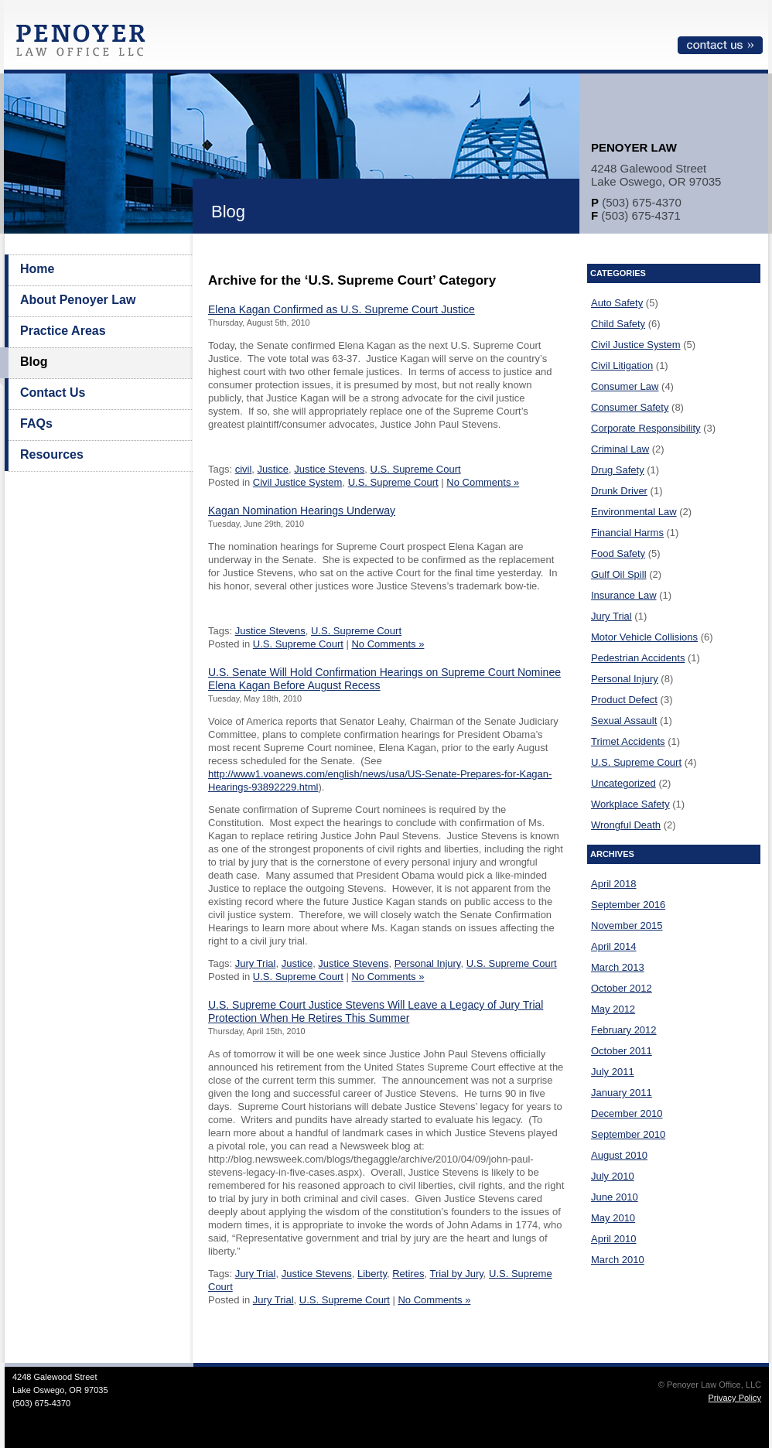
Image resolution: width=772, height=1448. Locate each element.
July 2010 (612, 1176)
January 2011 (621, 1092)
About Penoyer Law (77, 299)
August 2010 (619, 1155)
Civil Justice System (298, 482)
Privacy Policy (735, 1397)
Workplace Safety (630, 804)
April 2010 (614, 1239)
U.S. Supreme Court (416, 469)
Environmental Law (634, 511)
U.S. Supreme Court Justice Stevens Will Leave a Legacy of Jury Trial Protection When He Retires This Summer (375, 1011)
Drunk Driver (619, 491)
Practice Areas (63, 330)
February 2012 (624, 1030)
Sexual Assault (624, 720)
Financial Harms (627, 532)
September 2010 (628, 1134)
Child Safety (618, 324)
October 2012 (621, 988)
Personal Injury (428, 963)
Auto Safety (617, 303)
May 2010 (613, 1218)
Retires (408, 1273)
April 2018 (614, 884)
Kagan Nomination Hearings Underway (301, 510)
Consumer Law (624, 386)
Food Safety (618, 553)
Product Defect (624, 699)
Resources (52, 454)
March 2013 (617, 967)
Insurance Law (624, 595)
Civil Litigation (622, 365)
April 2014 (614, 946)
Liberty (372, 1273)
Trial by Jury (456, 1273)
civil (243, 469)
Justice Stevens (329, 469)
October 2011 (621, 1051)
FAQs (36, 423)
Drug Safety (617, 470)
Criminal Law (620, 449)
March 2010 (617, 1259)
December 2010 (627, 1113)
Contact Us (52, 392)
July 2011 (612, 1071)
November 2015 (627, 925)
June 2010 (614, 1197)
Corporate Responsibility (646, 428)
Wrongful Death (626, 825)
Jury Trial (255, 963)
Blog (34, 361)
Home (37, 268)
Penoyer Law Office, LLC (84, 44)
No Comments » (482, 482)
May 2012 (613, 1009)
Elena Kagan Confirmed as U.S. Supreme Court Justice (341, 309)
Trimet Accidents (628, 741)
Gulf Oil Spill (619, 574)
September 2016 (628, 904)
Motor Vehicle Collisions (644, 637)
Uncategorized (623, 783)
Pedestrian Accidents (638, 658)
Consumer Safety (629, 407)
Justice (273, 469)
